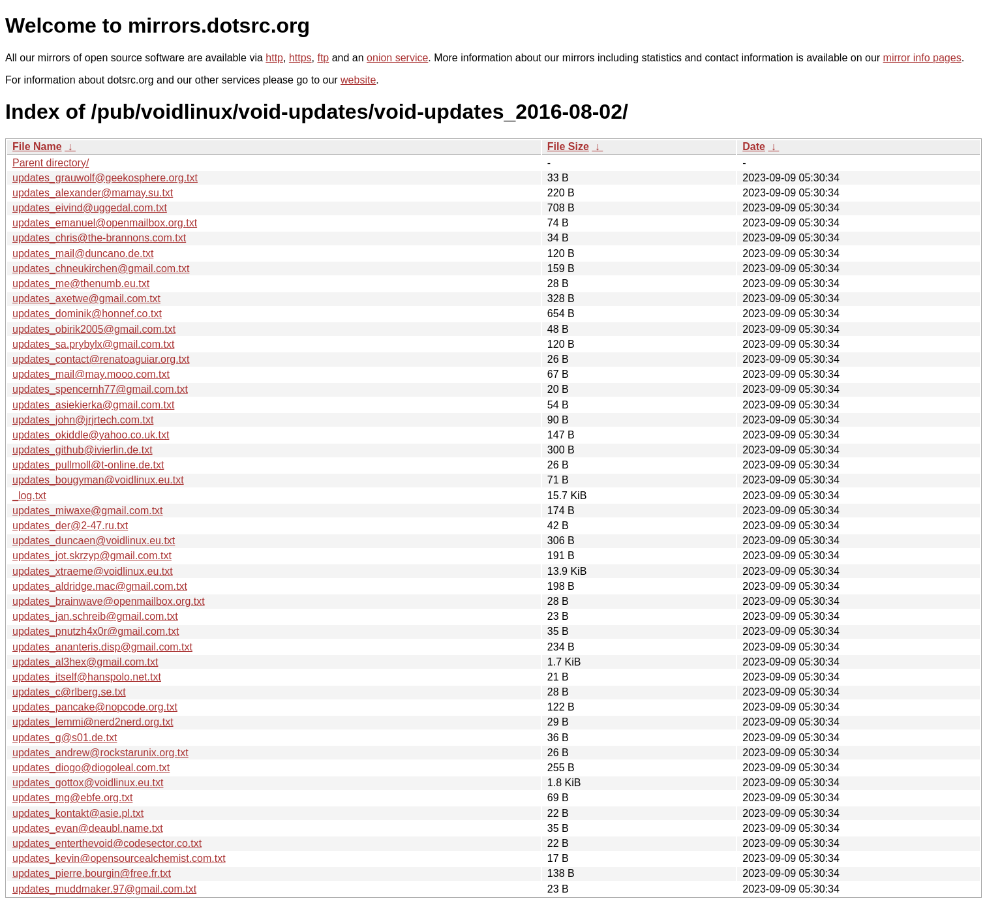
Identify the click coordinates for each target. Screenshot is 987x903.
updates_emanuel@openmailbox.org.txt (104, 222)
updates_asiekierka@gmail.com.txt (93, 404)
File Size (568, 146)
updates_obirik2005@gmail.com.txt (93, 329)
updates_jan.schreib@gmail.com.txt (95, 616)
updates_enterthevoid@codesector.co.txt (107, 843)
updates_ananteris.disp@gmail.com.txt (102, 646)
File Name (37, 146)
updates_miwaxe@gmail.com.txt (87, 510)
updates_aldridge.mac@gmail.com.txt (99, 586)
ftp (323, 57)
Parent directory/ (50, 162)
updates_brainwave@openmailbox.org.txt (108, 601)
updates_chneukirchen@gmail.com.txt (101, 268)
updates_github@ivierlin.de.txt (82, 449)
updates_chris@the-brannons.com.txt (99, 237)
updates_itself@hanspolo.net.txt (86, 676)
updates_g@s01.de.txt (64, 737)
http (274, 57)
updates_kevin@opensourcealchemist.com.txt (119, 858)
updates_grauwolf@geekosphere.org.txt (105, 177)
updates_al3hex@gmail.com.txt (85, 661)
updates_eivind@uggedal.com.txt (89, 207)
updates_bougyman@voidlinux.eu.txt (98, 479)
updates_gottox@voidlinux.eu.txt (88, 782)
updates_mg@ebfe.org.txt (72, 797)
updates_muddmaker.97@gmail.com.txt (104, 889)
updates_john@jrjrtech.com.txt (82, 419)
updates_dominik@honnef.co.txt (87, 313)
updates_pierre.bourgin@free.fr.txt (91, 873)
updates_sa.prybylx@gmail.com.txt (93, 344)
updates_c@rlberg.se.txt (69, 691)
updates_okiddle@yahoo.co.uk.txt (90, 434)
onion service (397, 57)
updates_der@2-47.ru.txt (70, 525)
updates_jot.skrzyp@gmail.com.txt (92, 555)
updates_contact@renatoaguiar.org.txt (101, 359)
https (300, 57)
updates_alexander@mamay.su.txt (92, 192)
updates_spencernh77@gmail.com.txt (100, 389)
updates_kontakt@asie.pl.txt (78, 813)
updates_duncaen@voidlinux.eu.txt (93, 540)
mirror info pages (922, 57)
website (358, 79)
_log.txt (29, 495)
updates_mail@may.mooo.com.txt (91, 374)
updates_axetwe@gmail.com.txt (86, 298)
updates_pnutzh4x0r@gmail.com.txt (95, 631)
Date (753, 146)
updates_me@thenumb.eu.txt (80, 283)
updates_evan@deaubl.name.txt (87, 828)
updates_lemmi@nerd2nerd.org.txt (93, 721)
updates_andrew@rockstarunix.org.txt (100, 752)
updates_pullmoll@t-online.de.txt (88, 464)
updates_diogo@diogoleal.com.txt (91, 767)
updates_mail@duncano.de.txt (82, 253)
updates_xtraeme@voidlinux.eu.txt (92, 571)
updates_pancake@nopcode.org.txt (94, 706)
